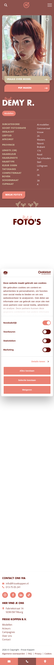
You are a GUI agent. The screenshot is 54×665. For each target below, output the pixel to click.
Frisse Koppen (26, 5)
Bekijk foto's (13, 195)
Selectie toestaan (27, 380)
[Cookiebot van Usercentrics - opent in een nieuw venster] (38, 273)
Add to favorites (47, 19)
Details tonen (38, 361)
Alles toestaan (27, 370)
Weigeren (27, 389)
